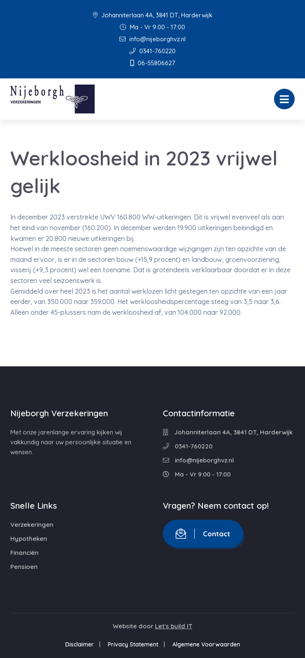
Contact (203, 533)
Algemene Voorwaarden (206, 644)
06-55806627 (152, 63)
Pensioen (24, 567)
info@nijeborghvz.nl (152, 39)
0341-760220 (152, 51)
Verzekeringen (31, 524)
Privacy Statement (133, 644)
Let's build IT (173, 626)
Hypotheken (28, 538)
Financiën (24, 553)
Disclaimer (79, 644)
